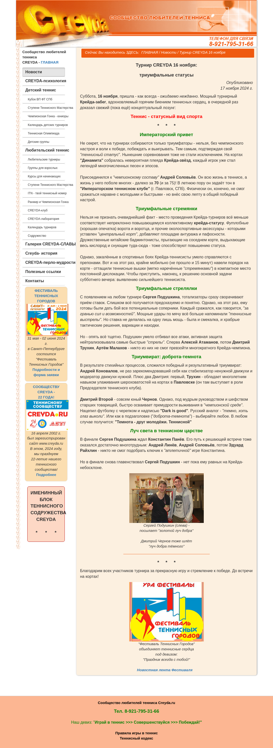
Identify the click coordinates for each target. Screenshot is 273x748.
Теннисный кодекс (136, 738)
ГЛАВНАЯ (49, 62)
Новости (168, 52)
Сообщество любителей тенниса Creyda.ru (136, 703)
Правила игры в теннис (136, 733)
